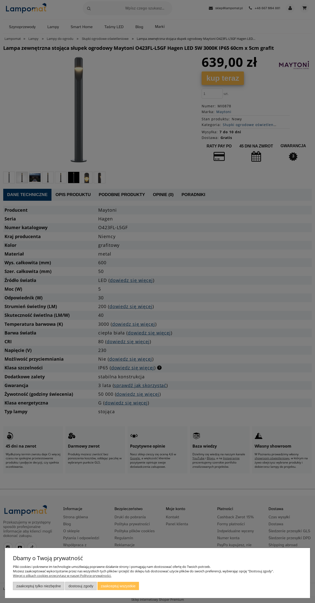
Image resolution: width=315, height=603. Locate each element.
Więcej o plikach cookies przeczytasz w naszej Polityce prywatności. (62, 575)
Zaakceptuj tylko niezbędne (38, 586)
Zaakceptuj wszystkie (118, 586)
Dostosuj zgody (80, 586)
